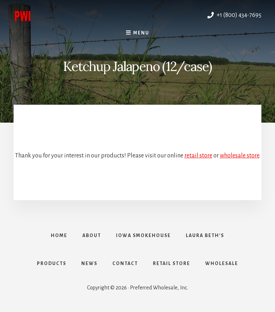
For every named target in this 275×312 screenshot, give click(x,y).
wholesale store (239, 155)
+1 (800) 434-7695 (234, 15)
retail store (198, 155)
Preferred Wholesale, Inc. (76, 15)
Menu (141, 33)
